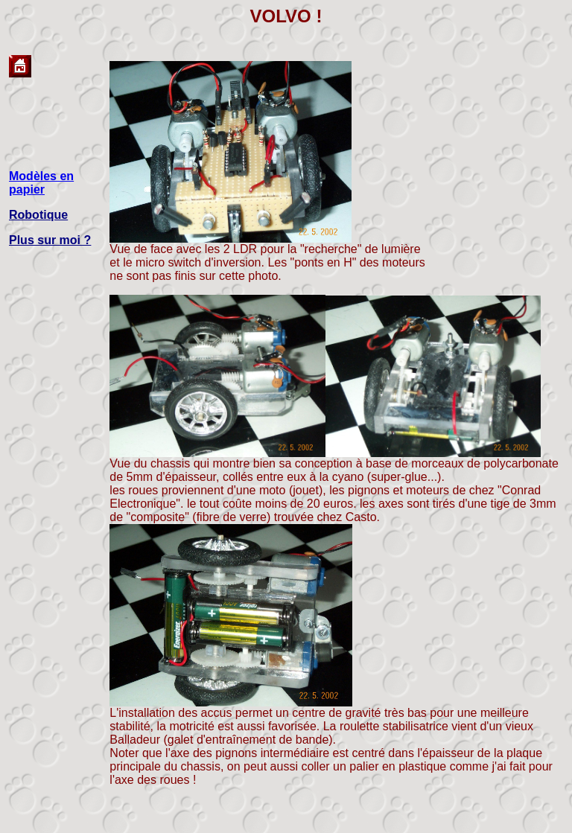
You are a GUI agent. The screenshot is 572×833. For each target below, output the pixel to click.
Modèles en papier (41, 183)
